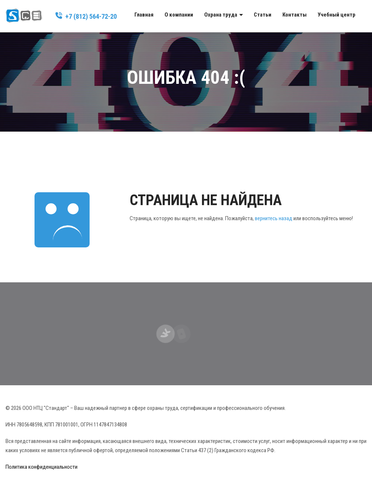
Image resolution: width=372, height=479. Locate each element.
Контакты (294, 14)
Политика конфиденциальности (41, 467)
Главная (144, 14)
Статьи (262, 14)
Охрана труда (220, 14)
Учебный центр (336, 14)
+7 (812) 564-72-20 (91, 16)
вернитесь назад (273, 218)
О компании (179, 14)
